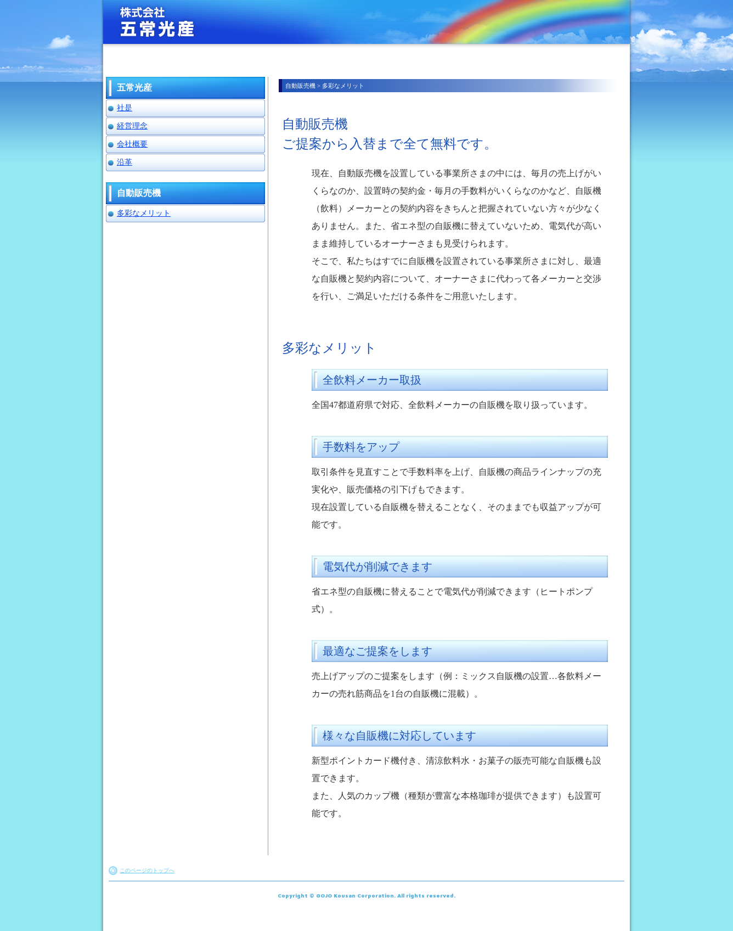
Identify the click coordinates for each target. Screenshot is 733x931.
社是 (124, 108)
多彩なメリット (144, 213)
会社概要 (132, 144)
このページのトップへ (147, 870)
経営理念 (132, 126)
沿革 (124, 162)
